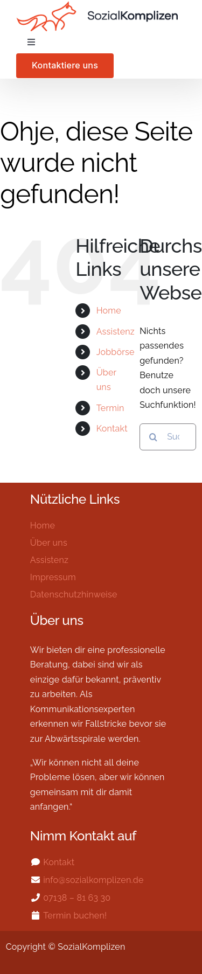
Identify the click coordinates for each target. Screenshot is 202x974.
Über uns (48, 543)
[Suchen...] (168, 436)
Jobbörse (115, 352)
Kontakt (112, 428)
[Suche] (153, 436)
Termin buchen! (75, 915)
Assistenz (115, 331)
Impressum (53, 577)
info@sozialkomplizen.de (93, 880)
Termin (110, 408)
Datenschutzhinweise (73, 594)
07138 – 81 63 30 (76, 898)
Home (108, 310)
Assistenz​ (49, 560)
